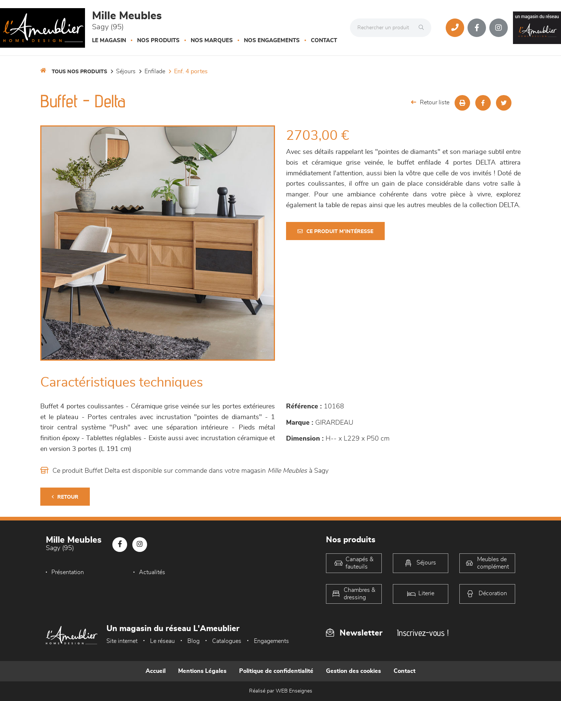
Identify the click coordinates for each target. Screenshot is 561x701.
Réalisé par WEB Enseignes (280, 691)
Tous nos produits (79, 71)
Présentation (67, 572)
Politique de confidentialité (276, 671)
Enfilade (154, 71)
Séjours (126, 71)
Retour (65, 497)
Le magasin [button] (109, 40)
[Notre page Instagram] (498, 27)
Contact (324, 40)
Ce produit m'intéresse (335, 231)
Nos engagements (272, 40)
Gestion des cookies (353, 671)
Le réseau (162, 641)
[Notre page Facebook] (476, 27)
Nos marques (212, 40)
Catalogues (226, 641)
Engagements (271, 641)
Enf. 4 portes (191, 71)
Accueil (156, 671)
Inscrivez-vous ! (423, 632)
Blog (193, 641)
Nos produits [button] (158, 40)
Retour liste (430, 102)
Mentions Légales (202, 671)
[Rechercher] (423, 27)
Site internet (121, 641)
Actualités (152, 572)
